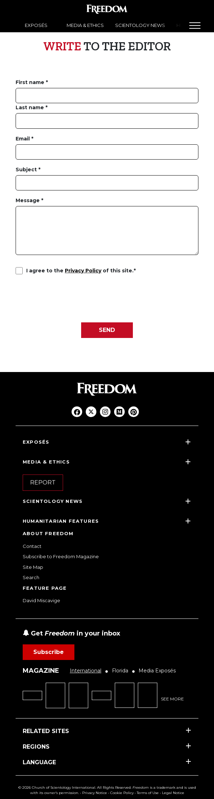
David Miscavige (41, 600)
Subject (27, 169)
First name (31, 82)
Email (23, 138)
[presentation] (69, 298)
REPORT (43, 482)
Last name (30, 107)
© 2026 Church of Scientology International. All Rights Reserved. (74, 787)
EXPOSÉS (36, 25)
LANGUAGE (39, 762)
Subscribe (48, 652)
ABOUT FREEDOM (48, 533)
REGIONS (36, 746)
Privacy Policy (83, 270)
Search (31, 577)
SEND (107, 330)
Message (28, 200)
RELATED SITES (46, 731)
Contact (32, 546)
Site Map (33, 567)
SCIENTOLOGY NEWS (140, 25)
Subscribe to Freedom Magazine (61, 556)
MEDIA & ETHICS (85, 25)
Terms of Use (148, 792)
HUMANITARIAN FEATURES (61, 521)
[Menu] (195, 25)
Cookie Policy (122, 792)
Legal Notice (173, 792)
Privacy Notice (94, 792)
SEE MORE (172, 698)
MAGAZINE (41, 671)
